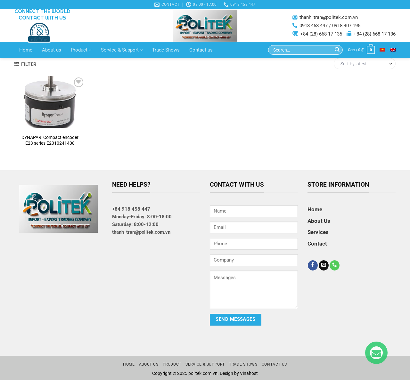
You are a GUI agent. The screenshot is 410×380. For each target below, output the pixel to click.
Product (81, 50)
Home (25, 50)
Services (318, 232)
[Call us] (335, 265)
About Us (319, 221)
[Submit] (337, 50)
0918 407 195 (346, 25)
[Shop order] (365, 63)
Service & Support (122, 50)
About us (51, 50)
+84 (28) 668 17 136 (375, 34)
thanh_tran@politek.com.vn (328, 17)
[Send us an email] (324, 265)
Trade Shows (166, 50)
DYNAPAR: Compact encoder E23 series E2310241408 (49, 140)
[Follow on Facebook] (313, 265)
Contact (317, 243)
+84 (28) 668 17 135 (321, 34)
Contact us (201, 50)
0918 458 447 (313, 25)
